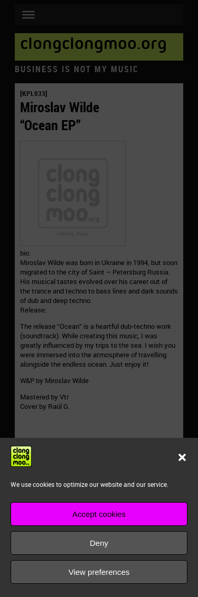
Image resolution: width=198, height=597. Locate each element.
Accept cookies (99, 514)
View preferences (99, 571)
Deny (99, 543)
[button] (182, 457)
